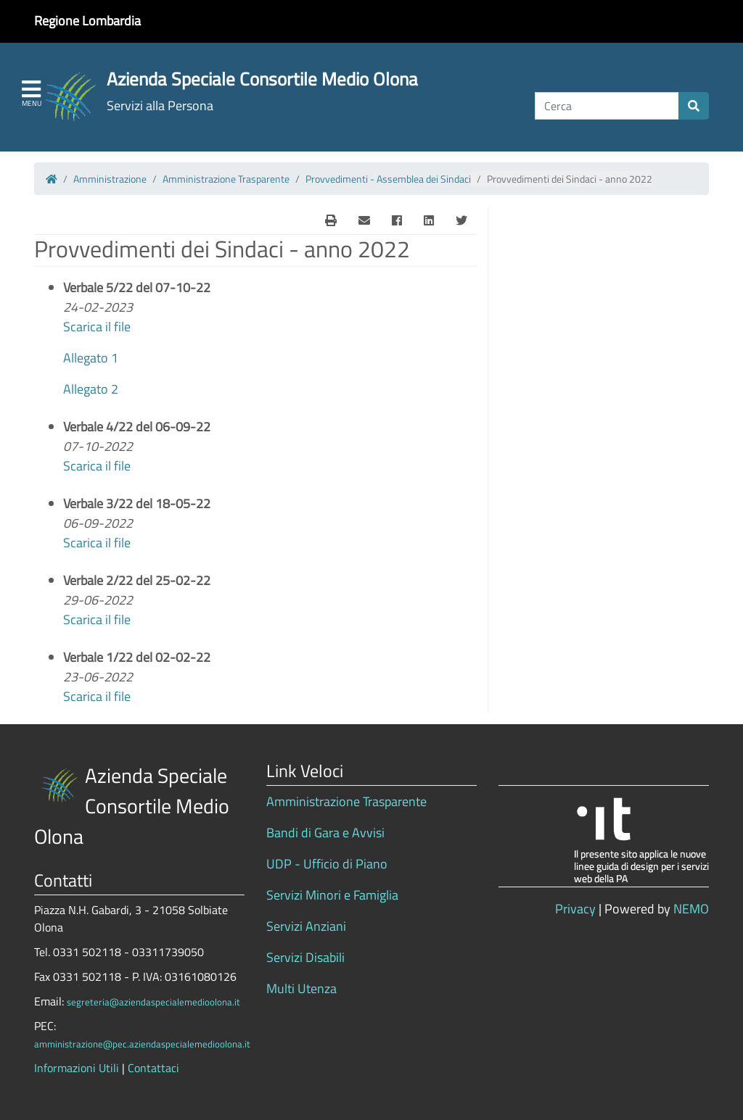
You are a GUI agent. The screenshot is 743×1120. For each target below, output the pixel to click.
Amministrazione (110, 178)
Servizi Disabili (305, 957)
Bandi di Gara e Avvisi (325, 832)
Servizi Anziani (306, 926)
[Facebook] (396, 220)
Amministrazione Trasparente (226, 178)
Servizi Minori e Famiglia (332, 895)
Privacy (575, 908)
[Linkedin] (428, 220)
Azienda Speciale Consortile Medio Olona (262, 79)
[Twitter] (461, 220)
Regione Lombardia (87, 20)
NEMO (691, 908)
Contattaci (153, 1068)
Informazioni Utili (76, 1068)
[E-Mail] (331, 220)
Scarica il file (97, 326)
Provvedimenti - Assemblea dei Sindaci (388, 178)
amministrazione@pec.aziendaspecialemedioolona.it (142, 1044)
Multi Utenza (301, 988)
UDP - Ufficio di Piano (326, 864)
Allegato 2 (90, 389)
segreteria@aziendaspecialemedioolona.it (153, 1002)
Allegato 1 (90, 358)
